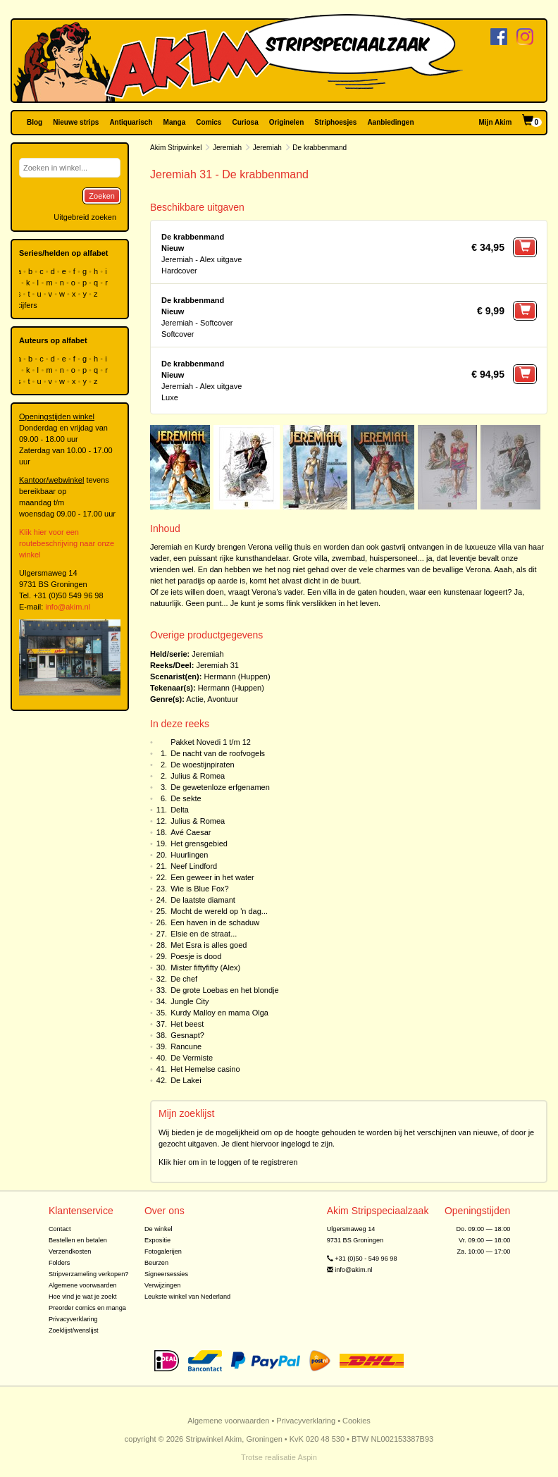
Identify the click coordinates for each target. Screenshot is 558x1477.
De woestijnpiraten (202, 764)
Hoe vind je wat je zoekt (83, 1296)
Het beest (187, 1024)
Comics (208, 122)
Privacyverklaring (73, 1319)
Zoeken (102, 196)
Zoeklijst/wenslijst (74, 1330)
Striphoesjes (335, 122)
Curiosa (245, 122)
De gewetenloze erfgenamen (220, 787)
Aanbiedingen (390, 122)
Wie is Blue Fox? (199, 888)
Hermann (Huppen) (237, 676)
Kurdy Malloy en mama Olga (219, 1012)
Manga (174, 122)
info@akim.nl (67, 606)
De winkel (158, 1228)
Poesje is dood (195, 956)
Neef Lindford (193, 866)
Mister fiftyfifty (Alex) (205, 967)
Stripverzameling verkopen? (89, 1274)
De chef (183, 979)
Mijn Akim (495, 122)
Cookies (356, 1420)
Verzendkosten (70, 1251)
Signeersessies (166, 1274)
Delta (179, 809)
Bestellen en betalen (78, 1240)
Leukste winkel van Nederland (187, 1296)
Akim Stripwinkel (176, 148)
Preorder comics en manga (87, 1307)
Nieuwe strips (76, 122)
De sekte (185, 798)
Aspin (307, 1457)
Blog (34, 122)
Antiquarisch (130, 122)
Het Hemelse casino (205, 1069)
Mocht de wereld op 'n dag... (219, 911)
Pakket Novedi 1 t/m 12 (210, 742)
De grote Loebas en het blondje (224, 990)
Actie (194, 699)
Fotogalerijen (163, 1251)
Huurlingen (189, 855)
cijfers (28, 305)
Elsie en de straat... (203, 933)
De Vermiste (191, 1057)
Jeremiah (227, 148)
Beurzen (156, 1262)
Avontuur (222, 699)
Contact (60, 1228)
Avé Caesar (190, 832)
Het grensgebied (199, 843)
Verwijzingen (162, 1285)
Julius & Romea (197, 776)
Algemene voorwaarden (83, 1285)
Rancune (186, 1046)
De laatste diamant (202, 900)
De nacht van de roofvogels (217, 753)
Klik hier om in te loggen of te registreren (228, 1162)
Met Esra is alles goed (208, 945)
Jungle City (189, 1001)
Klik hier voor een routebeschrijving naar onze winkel (66, 543)
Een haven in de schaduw (214, 922)
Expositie (157, 1240)
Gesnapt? (187, 1035)
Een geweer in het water (212, 877)
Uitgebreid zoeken (85, 217)
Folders (59, 1262)
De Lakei (185, 1080)
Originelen (286, 122)
